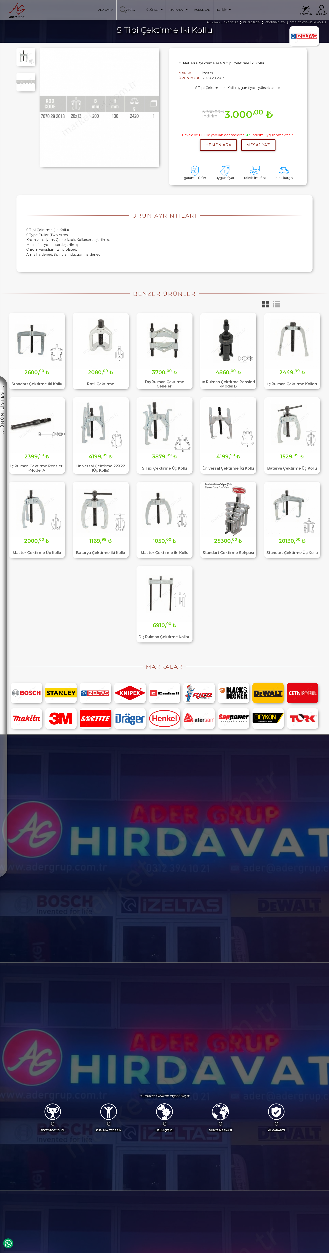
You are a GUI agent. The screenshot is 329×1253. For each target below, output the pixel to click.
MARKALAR (178, 9)
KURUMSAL (202, 9)
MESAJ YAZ (258, 145)
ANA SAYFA (105, 9)
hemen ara (219, 145)
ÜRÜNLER (154, 9)
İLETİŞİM (224, 9)
